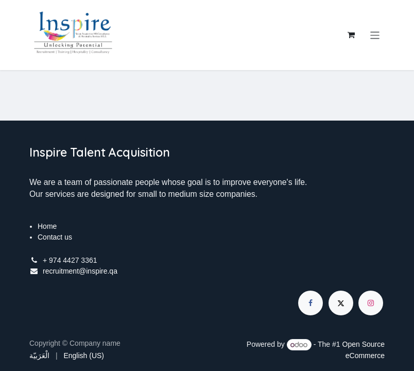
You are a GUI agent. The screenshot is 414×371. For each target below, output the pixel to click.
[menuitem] (39, 356)
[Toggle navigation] (375, 35)
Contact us (55, 237)
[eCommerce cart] (351, 35)
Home (47, 226)
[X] (341, 303)
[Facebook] (310, 303)
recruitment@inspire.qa (80, 271)
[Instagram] (370, 303)
